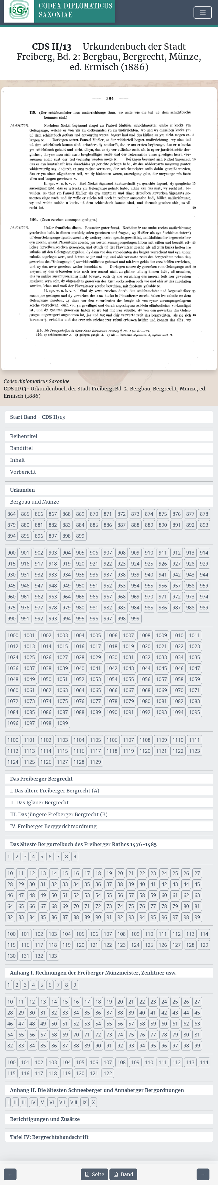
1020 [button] (144, 646)
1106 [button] (111, 740)
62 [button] (186, 895)
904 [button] (66, 552)
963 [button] (53, 596)
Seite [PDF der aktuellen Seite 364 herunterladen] (94, 1174)
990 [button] (11, 618)
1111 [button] (194, 740)
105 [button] (80, 934)
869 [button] (80, 514)
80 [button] (186, 906)
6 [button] (50, 856)
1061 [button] (29, 690)
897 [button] (53, 536)
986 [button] (163, 607)
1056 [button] (144, 679)
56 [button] (120, 895)
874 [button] (149, 514)
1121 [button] (161, 751)
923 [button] (121, 563)
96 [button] (164, 917)
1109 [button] (161, 740)
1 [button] (8, 856)
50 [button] (54, 895)
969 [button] (135, 596)
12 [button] (32, 873)
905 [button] (80, 552)
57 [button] (131, 895)
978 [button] (53, 607)
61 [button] (175, 895)
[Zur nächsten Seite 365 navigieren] (203, 1174)
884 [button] (80, 525)
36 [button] (98, 884)
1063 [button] (62, 690)
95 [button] (153, 917)
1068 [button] (144, 690)
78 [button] (164, 906)
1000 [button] (12, 635)
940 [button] (149, 574)
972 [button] (176, 596)
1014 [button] (45, 646)
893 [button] (204, 525)
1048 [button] (12, 679)
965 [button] (80, 596)
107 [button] (108, 934)
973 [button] (190, 596)
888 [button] (135, 525)
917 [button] (39, 563)
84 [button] (32, 917)
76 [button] (142, 906)
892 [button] (190, 525)
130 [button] (11, 956)
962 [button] (39, 596)
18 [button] (98, 873)
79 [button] (175, 906)
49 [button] (43, 895)
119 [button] (66, 945)
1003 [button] (62, 635)
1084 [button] (12, 712)
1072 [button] (12, 701)
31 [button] (43, 884)
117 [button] (39, 945)
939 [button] (135, 574)
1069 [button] (161, 690)
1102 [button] (45, 740)
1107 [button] (128, 740)
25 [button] (175, 873)
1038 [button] (45, 668)
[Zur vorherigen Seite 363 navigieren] (10, 1174)
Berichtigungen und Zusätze (45, 1119)
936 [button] (94, 574)
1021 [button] (161, 646)
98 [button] (186, 917)
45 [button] (197, 884)
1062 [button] (45, 690)
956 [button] (163, 585)
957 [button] (176, 585)
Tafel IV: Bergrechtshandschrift (49, 1137)
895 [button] (25, 536)
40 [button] (142, 884)
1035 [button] (194, 657)
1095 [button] (194, 712)
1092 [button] (144, 712)
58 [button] (142, 895)
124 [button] (135, 945)
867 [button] (53, 514)
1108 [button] (144, 740)
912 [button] (176, 552)
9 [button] (74, 856)
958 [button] (190, 585)
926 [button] (163, 563)
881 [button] (39, 525)
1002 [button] (45, 635)
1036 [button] (12, 668)
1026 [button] (45, 657)
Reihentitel (23, 436)
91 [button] (109, 917)
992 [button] (39, 618)
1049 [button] (29, 679)
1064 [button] (78, 690)
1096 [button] (12, 723)
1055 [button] (128, 679)
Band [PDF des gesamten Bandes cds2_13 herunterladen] (123, 1174)
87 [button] (65, 917)
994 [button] (66, 618)
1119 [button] (128, 751)
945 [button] (11, 585)
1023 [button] (194, 646)
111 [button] (163, 934)
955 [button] (149, 585)
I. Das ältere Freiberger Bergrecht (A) (54, 791)
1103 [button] (62, 740)
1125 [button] (29, 762)
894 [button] (11, 536)
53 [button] (87, 895)
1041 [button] (95, 668)
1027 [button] (62, 657)
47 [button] (21, 895)
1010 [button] (177, 635)
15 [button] (65, 873)
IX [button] (85, 1102)
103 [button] (53, 934)
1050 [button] (45, 679)
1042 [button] (111, 668)
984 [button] (135, 607)
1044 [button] (144, 668)
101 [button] (25, 934)
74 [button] (120, 906)
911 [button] (163, 552)
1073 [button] (29, 701)
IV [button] (33, 1102)
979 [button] (66, 607)
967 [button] (108, 596)
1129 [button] (95, 762)
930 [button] (11, 574)
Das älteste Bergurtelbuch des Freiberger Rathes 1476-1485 (83, 844)
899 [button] (80, 536)
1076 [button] (78, 701)
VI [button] (52, 1102)
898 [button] (66, 536)
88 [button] (76, 917)
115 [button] (11, 945)
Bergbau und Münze (34, 502)
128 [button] (190, 945)
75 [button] (131, 906)
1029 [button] (95, 657)
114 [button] (204, 934)
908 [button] (121, 552)
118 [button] (53, 945)
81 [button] (197, 906)
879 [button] (11, 525)
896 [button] (39, 536)
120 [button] (80, 945)
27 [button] (197, 873)
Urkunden (22, 490)
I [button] (8, 1102)
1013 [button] (29, 646)
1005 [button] (95, 635)
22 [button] (142, 873)
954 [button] (135, 585)
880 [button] (25, 525)
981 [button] (94, 607)
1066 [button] (111, 690)
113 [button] (190, 934)
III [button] (24, 1102)
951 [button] (94, 585)
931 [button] (25, 574)
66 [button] (32, 906)
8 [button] (66, 856)
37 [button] (109, 884)
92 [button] (120, 917)
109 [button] (135, 934)
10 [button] (10, 873)
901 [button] (25, 552)
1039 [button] (62, 668)
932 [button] (39, 574)
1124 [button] (12, 762)
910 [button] (149, 552)
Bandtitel (21, 448)
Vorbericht (23, 472)
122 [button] (108, 945)
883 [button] (66, 525)
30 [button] (32, 884)
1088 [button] (78, 712)
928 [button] (190, 563)
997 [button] (108, 618)
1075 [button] (62, 701)
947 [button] (39, 585)
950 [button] (80, 585)
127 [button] (176, 945)
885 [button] (94, 525)
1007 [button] (128, 635)
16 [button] (76, 873)
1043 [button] (128, 668)
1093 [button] (161, 712)
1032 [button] (144, 657)
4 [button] (33, 856)
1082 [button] (177, 701)
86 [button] (54, 917)
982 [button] (108, 607)
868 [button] (66, 514)
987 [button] (176, 607)
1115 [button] (62, 751)
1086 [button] (45, 712)
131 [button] (25, 956)
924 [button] (135, 563)
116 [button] (25, 945)
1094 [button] (177, 712)
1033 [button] (161, 657)
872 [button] (121, 514)
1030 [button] (111, 657)
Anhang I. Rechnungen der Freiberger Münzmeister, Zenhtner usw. (93, 973)
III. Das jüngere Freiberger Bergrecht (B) (59, 814)
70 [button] (76, 906)
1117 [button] (95, 751)
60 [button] (164, 895)
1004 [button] (78, 635)
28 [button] (10, 884)
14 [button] (54, 873)
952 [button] (108, 585)
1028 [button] (78, 657)
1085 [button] (29, 712)
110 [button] (149, 934)
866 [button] (39, 514)
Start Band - (37, 417)
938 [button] (121, 574)
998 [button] (121, 618)
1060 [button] (12, 690)
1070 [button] (177, 690)
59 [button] (153, 895)
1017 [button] (95, 646)
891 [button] (176, 525)
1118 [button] (111, 751)
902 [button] (39, 552)
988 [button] (190, 607)
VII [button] (62, 1102)
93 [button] (131, 917)
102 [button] (39, 934)
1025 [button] (29, 657)
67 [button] (43, 906)
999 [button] (135, 618)
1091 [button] (128, 712)
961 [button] (25, 596)
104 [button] (66, 934)
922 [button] (108, 563)
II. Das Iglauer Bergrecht (39, 802)
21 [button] (131, 873)
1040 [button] (78, 668)
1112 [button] (12, 751)
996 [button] (94, 618)
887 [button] (121, 525)
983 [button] (121, 607)
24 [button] (164, 873)
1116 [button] (78, 751)
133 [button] (53, 956)
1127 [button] (62, 762)
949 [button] (66, 585)
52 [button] (76, 895)
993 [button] (53, 618)
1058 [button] (177, 679)
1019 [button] (128, 646)
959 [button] (204, 585)
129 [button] (204, 945)
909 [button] (135, 552)
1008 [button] (144, 635)
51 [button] (65, 895)
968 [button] (121, 596)
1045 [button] (161, 668)
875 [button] (163, 514)
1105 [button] (95, 740)
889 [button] (149, 525)
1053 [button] (95, 679)
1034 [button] (177, 657)
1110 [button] (177, 740)
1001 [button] (29, 635)
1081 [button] (161, 701)
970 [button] (149, 596)
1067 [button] (128, 690)
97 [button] (175, 917)
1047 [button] (194, 668)
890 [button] (163, 525)
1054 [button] (111, 679)
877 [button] (190, 514)
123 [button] (121, 945)
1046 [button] (177, 668)
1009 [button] (161, 635)
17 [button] (87, 873)
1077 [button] (95, 701)
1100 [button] (12, 740)
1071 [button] (194, 690)
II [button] (15, 1102)
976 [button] (25, 607)
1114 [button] (45, 751)
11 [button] (21, 873)
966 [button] (94, 596)
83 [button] (21, 917)
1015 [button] (62, 646)
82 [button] (10, 917)
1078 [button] (111, 701)
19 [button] (109, 873)
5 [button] (41, 856)
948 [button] (53, 585)
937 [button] (108, 574)
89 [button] (87, 917)
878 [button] (204, 514)
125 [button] (149, 945)
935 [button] (80, 574)
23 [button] (153, 873)
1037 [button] (29, 668)
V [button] (42, 1102)
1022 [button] (177, 646)
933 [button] (53, 574)
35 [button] (87, 884)
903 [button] (53, 552)
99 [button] (197, 917)
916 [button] (25, 563)
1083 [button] (194, 701)
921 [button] (94, 563)
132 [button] (39, 956)
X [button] (93, 1102)
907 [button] (108, 552)
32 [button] (54, 884)
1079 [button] (128, 701)
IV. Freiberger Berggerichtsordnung (53, 826)
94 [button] (142, 917)
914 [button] (204, 552)
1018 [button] (111, 646)
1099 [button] (62, 723)
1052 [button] (78, 679)
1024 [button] (12, 657)
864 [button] (11, 514)
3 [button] (25, 856)
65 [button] (21, 906)
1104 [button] (78, 740)
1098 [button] (45, 723)
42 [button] (164, 884)
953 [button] (121, 585)
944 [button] (204, 574)
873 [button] (135, 514)
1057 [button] (161, 679)
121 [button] (94, 945)
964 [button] (66, 596)
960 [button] (11, 596)
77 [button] (153, 906)
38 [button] (120, 884)
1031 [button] (128, 657)
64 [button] (10, 906)
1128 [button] (78, 762)
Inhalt (17, 460)
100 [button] (11, 934)
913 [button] (190, 552)
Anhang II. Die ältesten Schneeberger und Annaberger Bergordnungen (97, 1090)
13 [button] (43, 873)
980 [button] (80, 607)
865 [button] (25, 514)
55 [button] (109, 895)
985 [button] (149, 607)
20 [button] (120, 873)
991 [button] (25, 618)
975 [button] (11, 607)
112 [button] (176, 934)
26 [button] (186, 873)
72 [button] (98, 906)
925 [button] (149, 563)
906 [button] (94, 552)
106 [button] (94, 934)
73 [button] (109, 906)
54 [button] (98, 895)
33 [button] (65, 884)
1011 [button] (194, 635)
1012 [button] (12, 646)
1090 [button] (111, 712)
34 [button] (76, 884)
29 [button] (21, 884)
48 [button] (32, 895)
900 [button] (11, 552)
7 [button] (58, 856)
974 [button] (204, 596)
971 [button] (163, 596)
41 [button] (153, 884)
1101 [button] (29, 740)
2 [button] (17, 856)
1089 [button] (95, 712)
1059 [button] (194, 679)
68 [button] (54, 906)
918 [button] (53, 563)
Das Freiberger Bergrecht (41, 779)
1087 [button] (62, 712)
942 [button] (176, 574)
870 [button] (94, 514)
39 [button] (131, 884)
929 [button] (204, 563)
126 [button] (163, 945)
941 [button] (163, 574)
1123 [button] (194, 751)
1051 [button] (62, 679)
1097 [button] (29, 723)
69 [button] (65, 906)
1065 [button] (95, 690)
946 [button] (25, 585)
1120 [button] (144, 751)
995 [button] (80, 618)
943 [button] (190, 574)
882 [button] (53, 525)
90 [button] (98, 917)
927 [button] (176, 563)
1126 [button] (45, 762)
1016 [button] (78, 646)
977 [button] (39, 607)
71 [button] (87, 906)
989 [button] (204, 607)
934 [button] (66, 574)
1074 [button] (45, 701)
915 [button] (11, 563)
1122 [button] (177, 751)
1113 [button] (29, 751)
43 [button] (175, 884)
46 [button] (10, 895)
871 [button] (108, 514)
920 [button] (80, 563)
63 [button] (197, 895)
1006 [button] (111, 635)
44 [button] (186, 884)
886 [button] (108, 525)
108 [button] (121, 934)
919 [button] (66, 563)
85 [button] (43, 917)
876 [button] (176, 514)
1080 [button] (144, 701)
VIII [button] (73, 1102)
